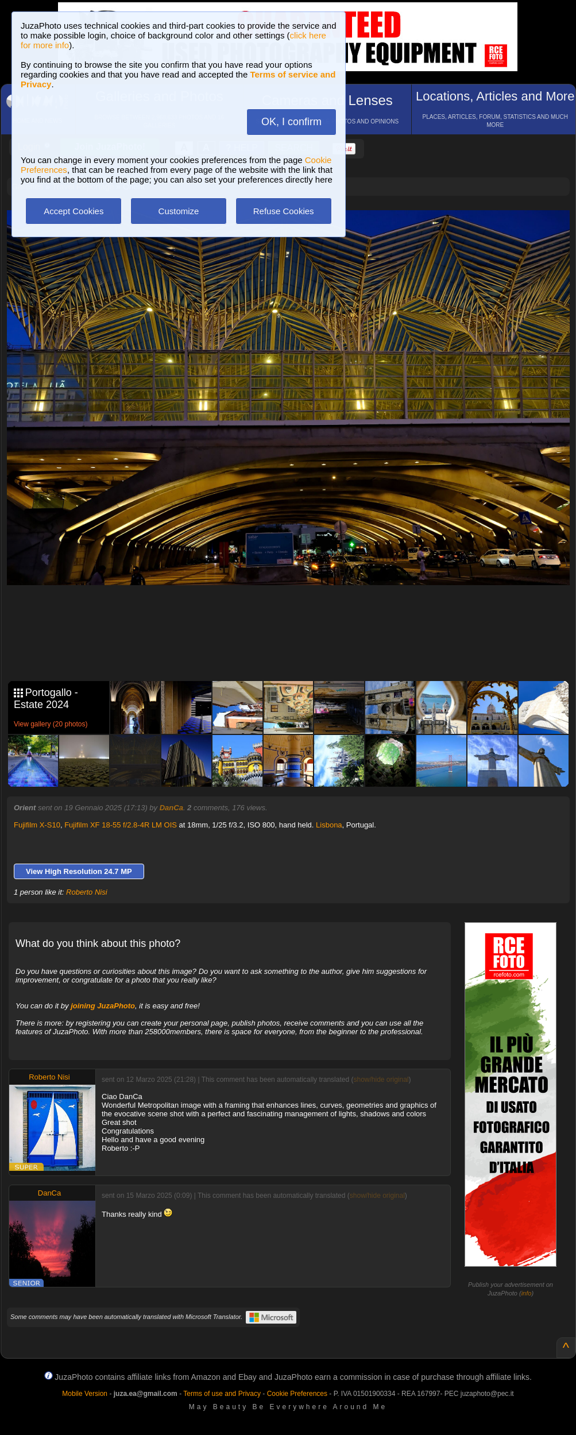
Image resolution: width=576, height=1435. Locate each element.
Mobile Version (84, 1394)
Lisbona (329, 825)
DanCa (171, 807)
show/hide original (380, 1080)
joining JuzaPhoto (103, 1005)
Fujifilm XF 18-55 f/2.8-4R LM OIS (120, 825)
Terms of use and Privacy (222, 1394)
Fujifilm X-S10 (37, 825)
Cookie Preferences (297, 1394)
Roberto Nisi (86, 892)
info (526, 1293)
